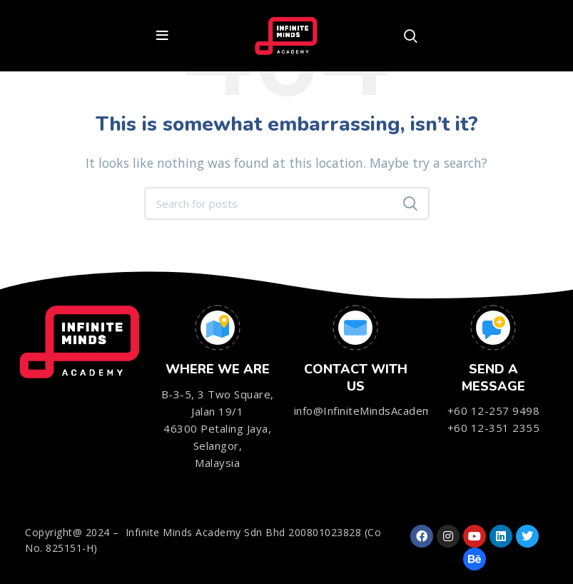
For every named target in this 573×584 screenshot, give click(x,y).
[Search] (411, 35)
